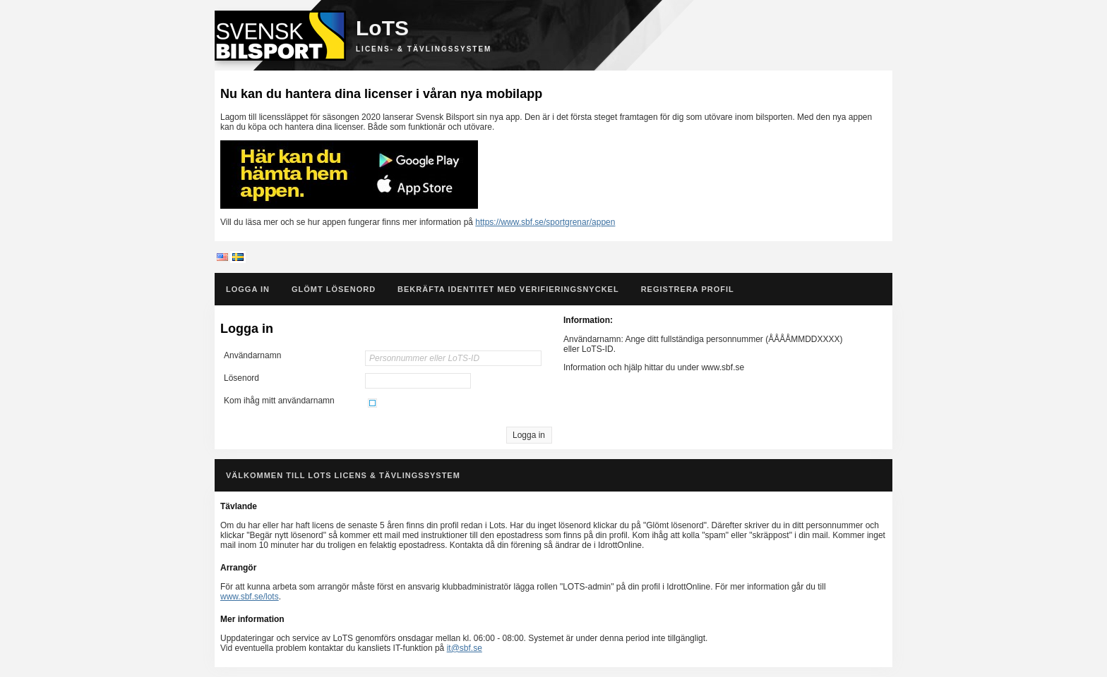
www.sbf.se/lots (249, 597)
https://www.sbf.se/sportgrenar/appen (545, 222)
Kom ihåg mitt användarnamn (279, 400)
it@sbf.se (464, 648)
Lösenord (241, 378)
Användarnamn (252, 355)
